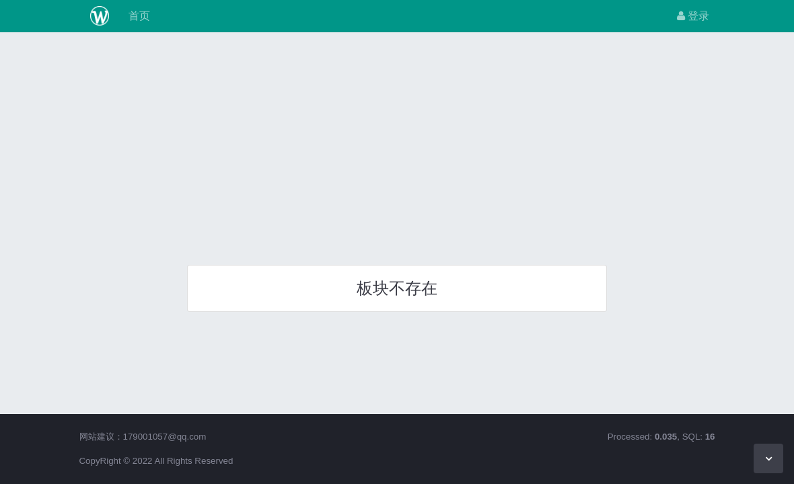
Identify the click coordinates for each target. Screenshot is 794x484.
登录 (693, 16)
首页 (137, 16)
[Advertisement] (397, 144)
